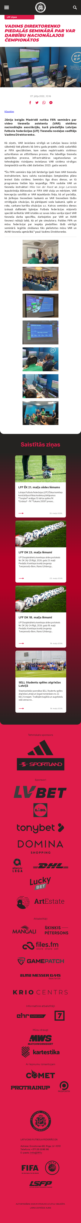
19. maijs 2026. (41, 643)
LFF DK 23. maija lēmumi (35, 552)
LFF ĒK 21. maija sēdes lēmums (39, 487)
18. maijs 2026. (41, 708)
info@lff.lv (36, 1152)
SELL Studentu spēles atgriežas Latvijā (40, 684)
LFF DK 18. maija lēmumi (35, 617)
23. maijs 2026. (41, 578)
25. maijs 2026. (40, 513)
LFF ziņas (12, 17)
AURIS (48, 1208)
